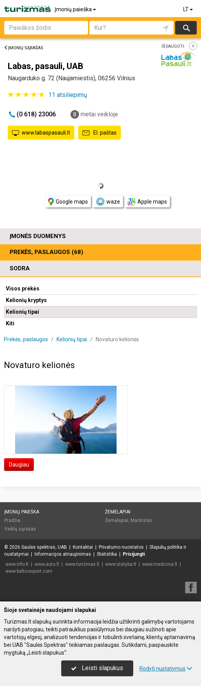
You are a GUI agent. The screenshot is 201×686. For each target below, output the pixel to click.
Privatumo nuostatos (121, 547)
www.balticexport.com (28, 571)
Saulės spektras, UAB (44, 547)
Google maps (68, 202)
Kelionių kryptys (26, 300)
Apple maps (147, 202)
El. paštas (99, 133)
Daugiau (19, 464)
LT (188, 9)
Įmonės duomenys (38, 236)
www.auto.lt (46, 564)
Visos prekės (23, 288)
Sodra (20, 268)
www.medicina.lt (159, 564)
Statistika (107, 554)
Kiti (10, 323)
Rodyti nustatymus (165, 668)
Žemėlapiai (118, 512)
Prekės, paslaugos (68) (46, 252)
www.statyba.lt (120, 564)
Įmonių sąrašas (23, 47)
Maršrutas (141, 520)
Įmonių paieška (76, 9)
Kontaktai (83, 547)
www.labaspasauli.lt (41, 133)
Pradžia (12, 520)
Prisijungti (134, 554)
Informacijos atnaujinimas (62, 554)
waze (107, 202)
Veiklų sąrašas (20, 529)
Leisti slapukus (97, 668)
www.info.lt (17, 564)
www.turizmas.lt (82, 564)
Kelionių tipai (22, 312)
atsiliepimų (67, 94)
